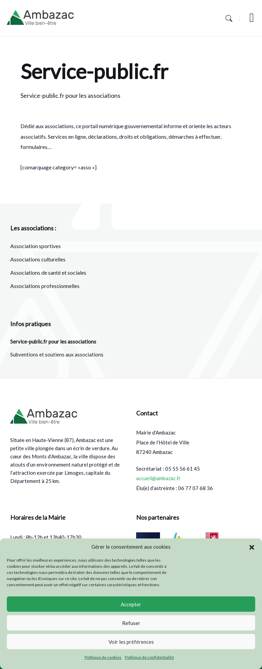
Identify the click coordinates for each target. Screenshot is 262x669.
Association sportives (35, 246)
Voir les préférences (131, 642)
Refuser (131, 623)
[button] (251, 547)
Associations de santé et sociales (48, 272)
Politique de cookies (103, 657)
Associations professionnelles (44, 286)
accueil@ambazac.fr (158, 478)
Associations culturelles (38, 259)
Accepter (131, 604)
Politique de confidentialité (149, 657)
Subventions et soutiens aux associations (56, 354)
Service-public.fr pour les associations (53, 341)
